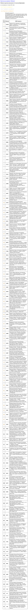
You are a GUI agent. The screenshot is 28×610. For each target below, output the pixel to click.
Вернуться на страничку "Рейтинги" (7, 0)
